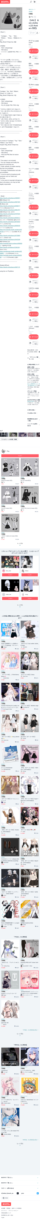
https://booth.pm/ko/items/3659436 (10, 225)
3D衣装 (30, 11)
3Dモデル (31, 9)
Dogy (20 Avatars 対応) (6, 480)
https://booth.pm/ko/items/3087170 (10, 267)
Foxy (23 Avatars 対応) (6, 508)
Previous (2, 18)
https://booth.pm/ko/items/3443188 (10, 239)
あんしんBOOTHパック (32, 383)
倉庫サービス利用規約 (16, 1208)
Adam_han (8, 594)
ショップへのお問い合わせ (32, 424)
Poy (8, 451)
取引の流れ (32, 410)
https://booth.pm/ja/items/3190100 (10, 247)
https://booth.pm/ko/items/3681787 (10, 210)
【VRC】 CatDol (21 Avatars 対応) (9, 536)
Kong (26, 594)
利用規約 (8, 1208)
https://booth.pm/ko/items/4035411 (10, 218)
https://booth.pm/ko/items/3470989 (10, 235)
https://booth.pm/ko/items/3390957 (10, 198)
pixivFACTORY (30, 401)
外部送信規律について (6, 1212)
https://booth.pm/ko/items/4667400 (10, 202)
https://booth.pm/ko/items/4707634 (10, 214)
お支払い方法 (32, 413)
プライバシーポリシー (13, 1210)
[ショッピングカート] (34, 2)
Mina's (26, 570)
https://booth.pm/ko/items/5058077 (10, 206)
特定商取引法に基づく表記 (32, 419)
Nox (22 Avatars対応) (26, 480)
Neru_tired (8, 570)
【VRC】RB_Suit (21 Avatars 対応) (29, 508)
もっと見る (20, 606)
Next (19, 18)
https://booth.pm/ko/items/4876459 (10, 221)
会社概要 (3, 1208)
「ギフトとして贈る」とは (33, 358)
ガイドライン (4, 1210)
